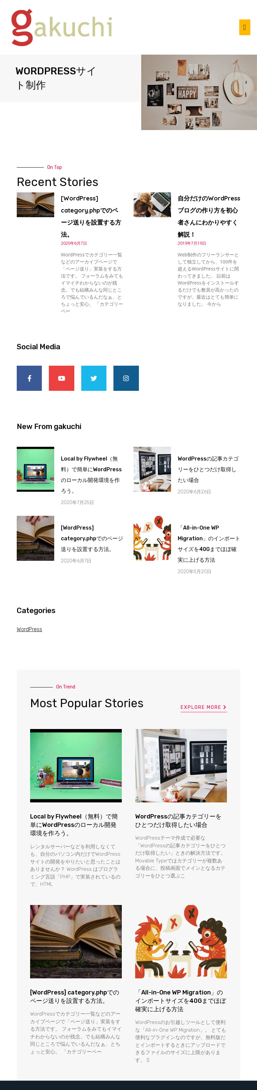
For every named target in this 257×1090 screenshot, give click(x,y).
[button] (204, 687)
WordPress (29, 609)
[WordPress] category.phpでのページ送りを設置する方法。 (92, 518)
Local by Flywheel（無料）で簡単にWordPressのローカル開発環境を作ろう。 (74, 804)
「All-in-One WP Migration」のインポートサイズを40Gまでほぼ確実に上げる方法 (180, 980)
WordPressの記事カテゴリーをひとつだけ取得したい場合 (208, 449)
